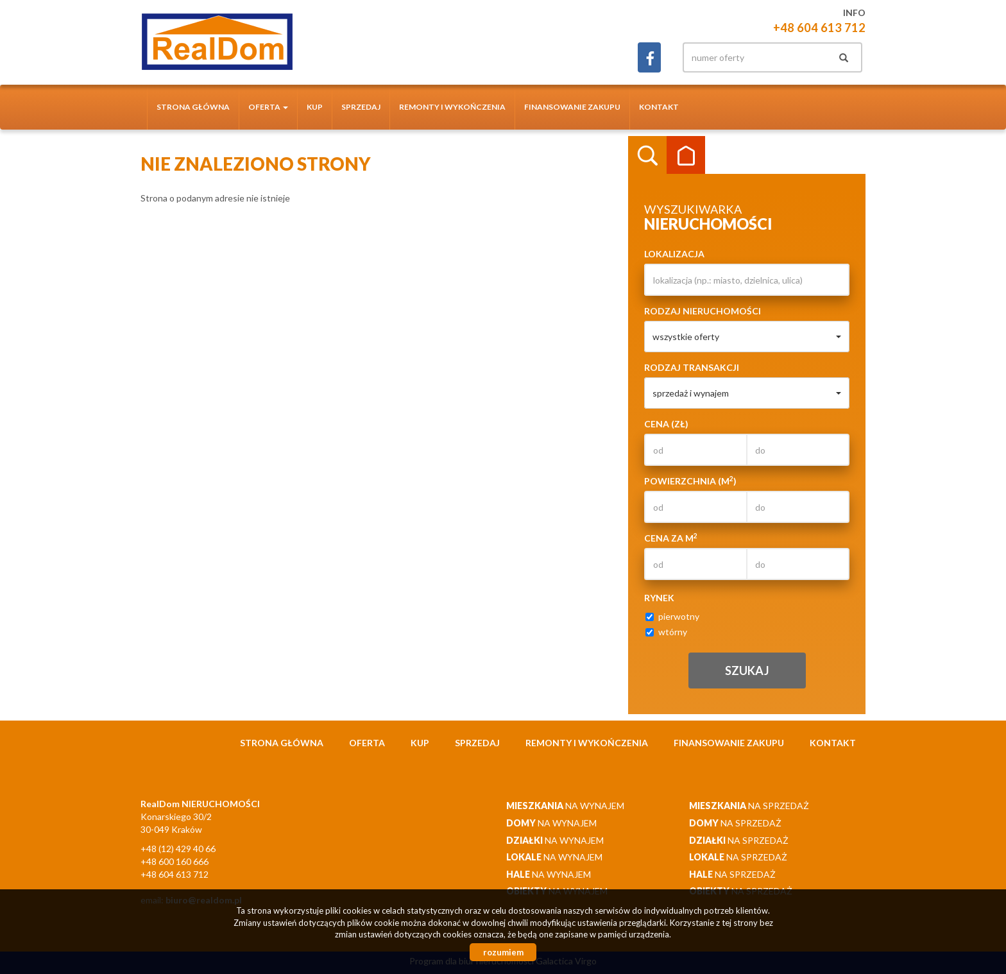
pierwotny (672, 616)
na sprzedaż (749, 805)
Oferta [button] (268, 107)
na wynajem (565, 805)
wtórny (666, 631)
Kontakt (659, 107)
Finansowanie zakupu (572, 107)
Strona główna (193, 107)
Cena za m (670, 537)
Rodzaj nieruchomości (702, 310)
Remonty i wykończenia (452, 107)
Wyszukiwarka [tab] (647, 155)
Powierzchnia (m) (690, 480)
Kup (315, 107)
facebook (649, 57)
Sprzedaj (360, 107)
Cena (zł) (666, 423)
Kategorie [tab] (686, 155)
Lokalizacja (674, 253)
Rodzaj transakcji (691, 367)
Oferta (367, 742)
